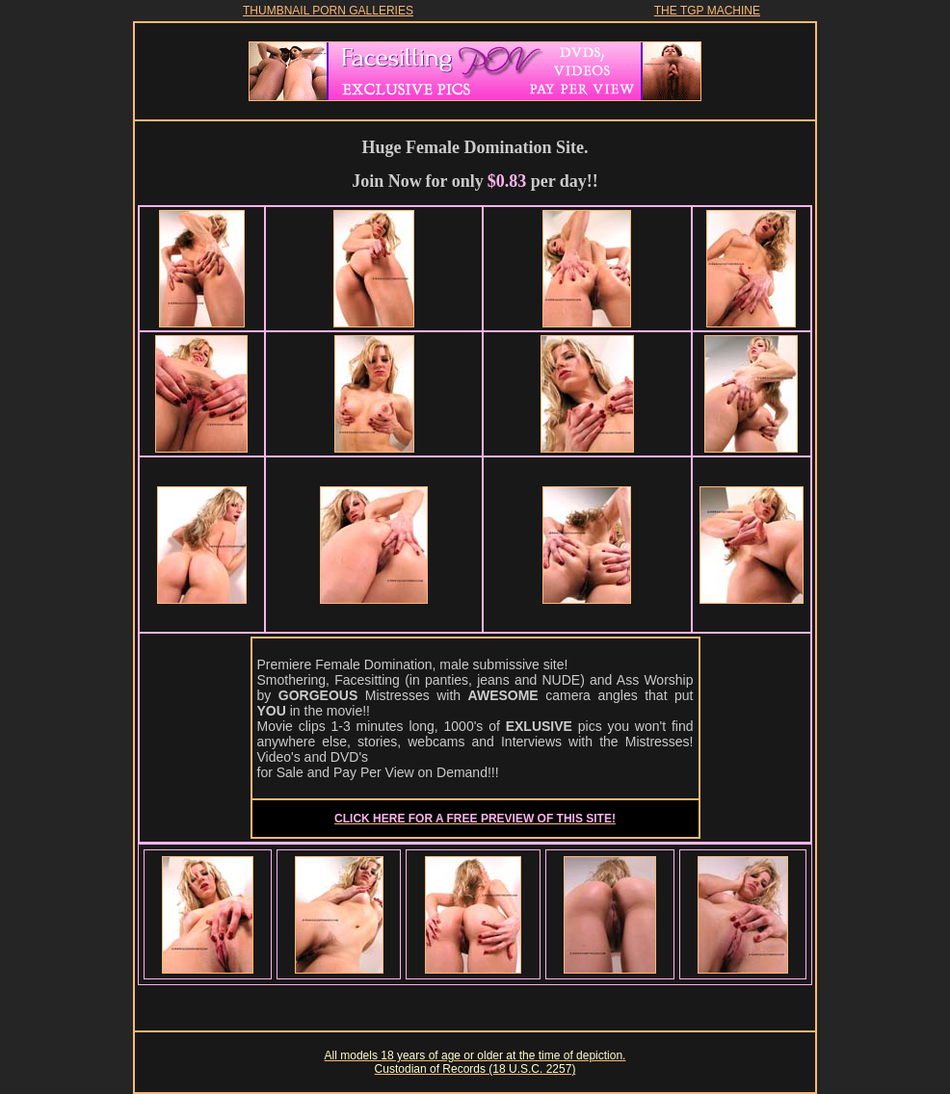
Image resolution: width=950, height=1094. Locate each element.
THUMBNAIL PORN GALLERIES (328, 10)
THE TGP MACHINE (707, 10)
